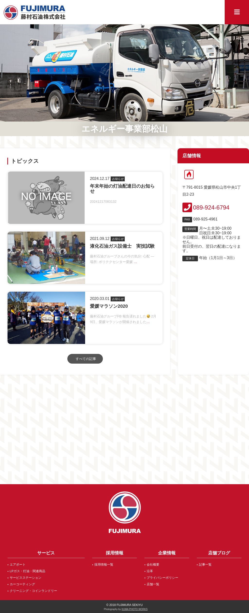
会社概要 (153, 564)
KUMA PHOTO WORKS (135, 609)
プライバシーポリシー (162, 577)
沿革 (150, 571)
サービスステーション (25, 577)
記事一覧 (205, 564)
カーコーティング (22, 584)
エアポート (18, 564)
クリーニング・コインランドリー (33, 591)
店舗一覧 (153, 584)
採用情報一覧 (103, 564)
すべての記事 (86, 359)
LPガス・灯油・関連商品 (27, 571)
